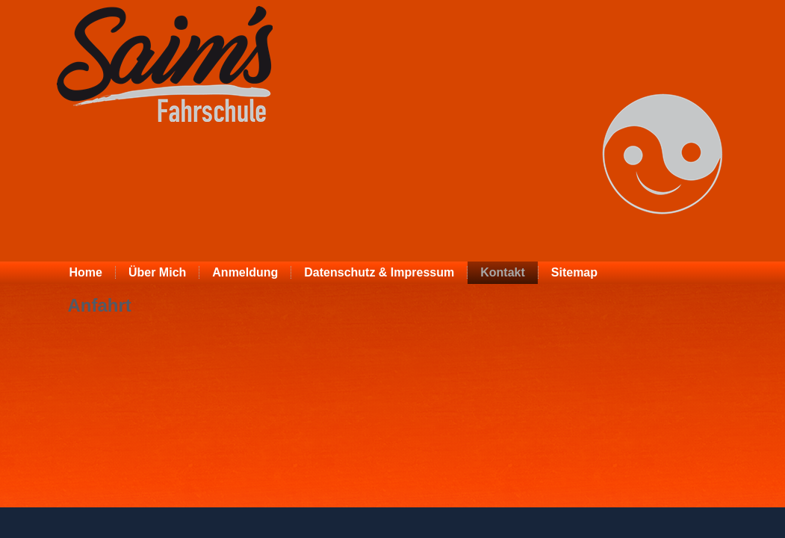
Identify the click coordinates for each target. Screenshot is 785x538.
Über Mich (157, 272)
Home (85, 272)
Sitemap (574, 272)
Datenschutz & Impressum (379, 272)
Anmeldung (245, 272)
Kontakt (502, 272)
